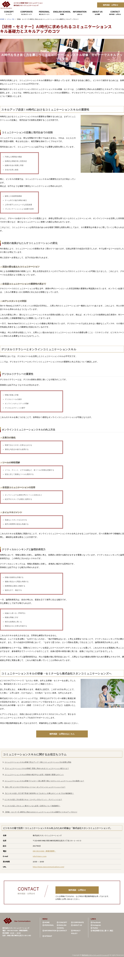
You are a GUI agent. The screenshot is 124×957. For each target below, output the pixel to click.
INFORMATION (80, 13)
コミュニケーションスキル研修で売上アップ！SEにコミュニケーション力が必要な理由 (37, 762)
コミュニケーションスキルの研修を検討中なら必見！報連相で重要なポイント (34, 774)
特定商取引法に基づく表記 (103, 930)
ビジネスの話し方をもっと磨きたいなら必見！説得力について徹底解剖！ (32, 805)
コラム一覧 (10, 19)
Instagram (97, 925)
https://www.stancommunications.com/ (48, 866)
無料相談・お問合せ (110, 5)
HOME (2, 19)
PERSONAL (44, 13)
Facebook (97, 922)
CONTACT (115, 13)
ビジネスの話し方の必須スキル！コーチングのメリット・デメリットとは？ (33, 799)
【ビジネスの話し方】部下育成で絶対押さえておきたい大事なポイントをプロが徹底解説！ (39, 793)
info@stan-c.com (39, 856)
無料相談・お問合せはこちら (62, 734)
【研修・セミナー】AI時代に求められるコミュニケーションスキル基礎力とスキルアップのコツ (40, 811)
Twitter (95, 927)
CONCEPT (9, 13)
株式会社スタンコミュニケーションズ (95, 954)
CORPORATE (26, 13)
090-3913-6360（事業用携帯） (44, 851)
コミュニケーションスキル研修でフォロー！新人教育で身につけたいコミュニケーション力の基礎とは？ (44, 781)
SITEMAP (48, 935)
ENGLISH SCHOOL (62, 13)
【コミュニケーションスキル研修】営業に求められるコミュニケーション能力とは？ (36, 768)
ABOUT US (97, 13)
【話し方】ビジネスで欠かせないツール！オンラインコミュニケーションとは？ (35, 787)
